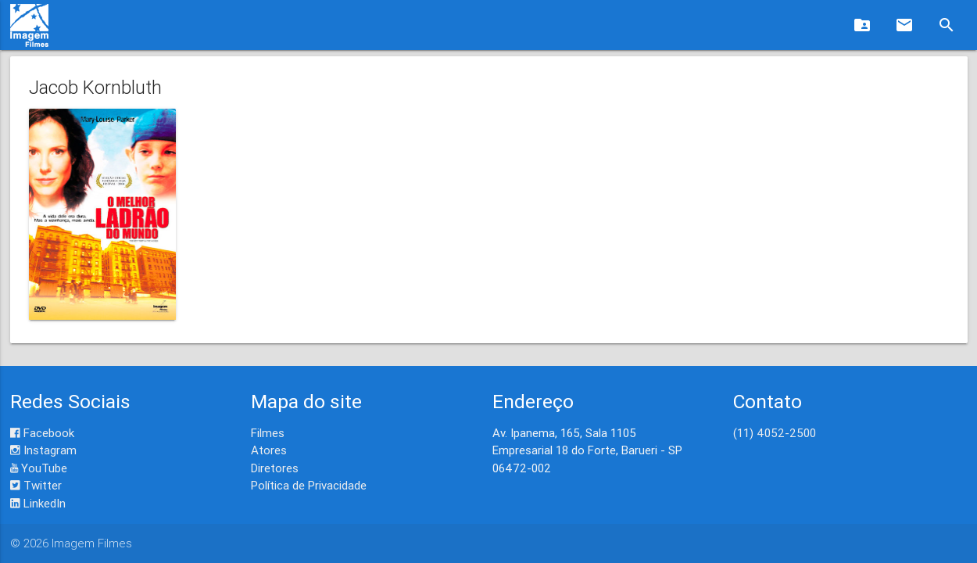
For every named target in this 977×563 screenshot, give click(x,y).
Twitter (36, 485)
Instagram (43, 450)
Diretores (275, 468)
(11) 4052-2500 (774, 432)
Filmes (268, 432)
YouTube (38, 468)
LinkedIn (38, 503)
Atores (269, 450)
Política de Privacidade (309, 485)
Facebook (42, 432)
